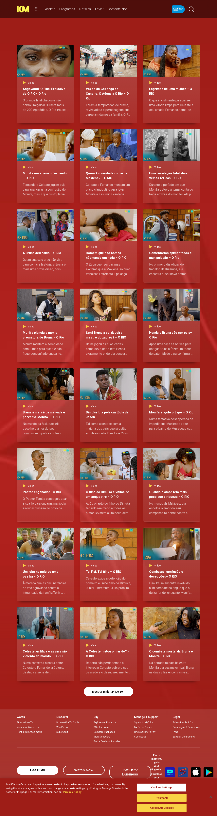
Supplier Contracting (184, 736)
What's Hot (62, 727)
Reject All (162, 797)
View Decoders (102, 736)
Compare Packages (104, 732)
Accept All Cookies (162, 807)
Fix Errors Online (143, 727)
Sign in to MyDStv (143, 722)
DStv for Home (101, 727)
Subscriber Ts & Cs (183, 722)
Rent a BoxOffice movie (29, 732)
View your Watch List (28, 727)
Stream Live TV (25, 722)
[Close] (210, 796)
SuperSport (62, 732)
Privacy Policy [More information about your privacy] (72, 791)
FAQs (175, 732)
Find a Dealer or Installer (107, 741)
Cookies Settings (161, 787)
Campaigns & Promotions (186, 727)
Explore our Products (105, 722)
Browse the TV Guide (67, 722)
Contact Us (140, 736)
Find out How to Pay (144, 732)
